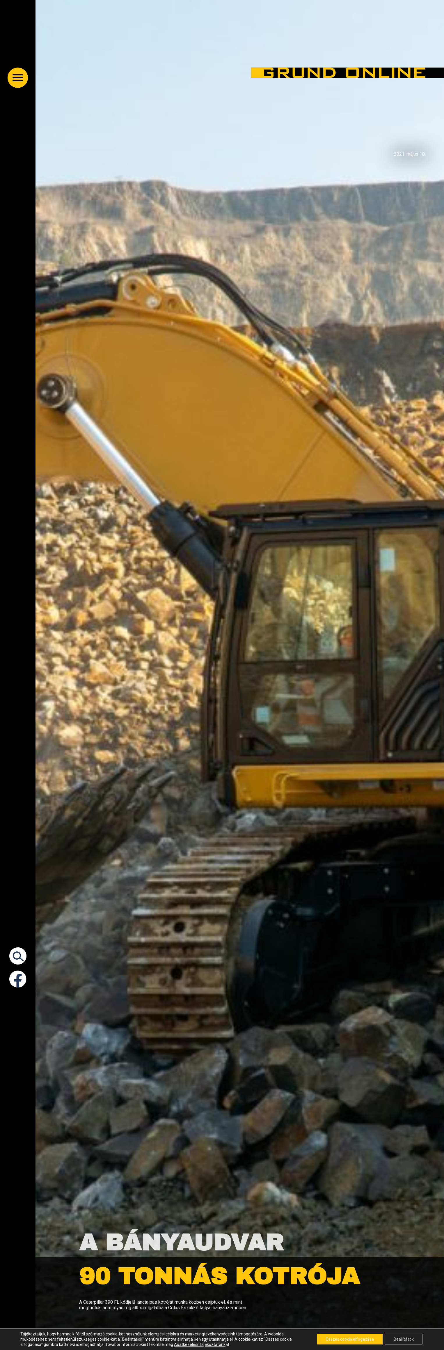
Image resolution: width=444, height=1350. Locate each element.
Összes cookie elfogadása (350, 1339)
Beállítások (404, 1339)
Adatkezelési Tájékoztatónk (199, 1344)
